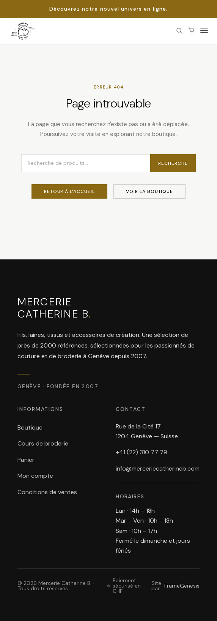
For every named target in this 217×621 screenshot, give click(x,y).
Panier (26, 460)
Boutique (29, 427)
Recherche (173, 163)
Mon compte (35, 476)
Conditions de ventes (47, 492)
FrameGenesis (182, 585)
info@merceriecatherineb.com (158, 468)
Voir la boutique (149, 191)
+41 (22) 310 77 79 (141, 452)
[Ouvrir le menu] (204, 31)
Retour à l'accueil (69, 191)
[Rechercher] (179, 31)
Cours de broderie (42, 443)
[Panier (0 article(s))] (191, 31)
